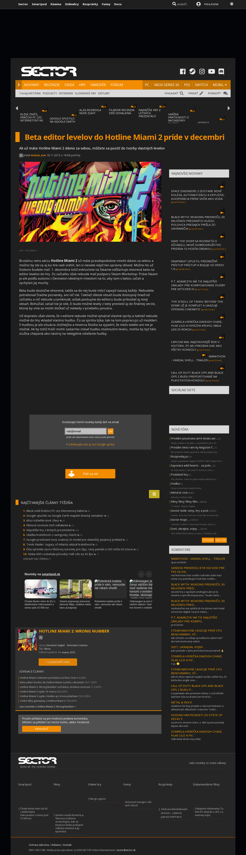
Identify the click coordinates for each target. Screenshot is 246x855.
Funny (106, 4)
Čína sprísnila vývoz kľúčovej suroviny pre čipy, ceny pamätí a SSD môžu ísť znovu (82, 549)
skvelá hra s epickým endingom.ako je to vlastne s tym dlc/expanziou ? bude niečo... (196, 593)
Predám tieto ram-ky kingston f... (192, 447)
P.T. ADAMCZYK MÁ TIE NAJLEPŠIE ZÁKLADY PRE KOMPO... (194, 619)
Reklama (56, 845)
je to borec (177, 625)
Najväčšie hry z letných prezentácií (52, 530)
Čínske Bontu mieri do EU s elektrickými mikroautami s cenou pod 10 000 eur (34, 813)
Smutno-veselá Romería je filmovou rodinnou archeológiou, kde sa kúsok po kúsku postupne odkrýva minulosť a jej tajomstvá (69, 823)
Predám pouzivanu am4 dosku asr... (194, 438)
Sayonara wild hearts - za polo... (191, 465)
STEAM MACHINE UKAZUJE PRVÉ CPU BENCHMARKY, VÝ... (196, 632)
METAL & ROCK (181, 702)
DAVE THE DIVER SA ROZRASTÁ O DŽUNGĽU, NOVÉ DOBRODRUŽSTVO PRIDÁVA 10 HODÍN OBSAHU (196, 245)
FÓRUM (117, 84)
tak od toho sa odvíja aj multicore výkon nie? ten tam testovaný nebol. (197, 639)
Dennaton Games (77, 645)
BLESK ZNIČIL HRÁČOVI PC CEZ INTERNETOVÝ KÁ (31, 117)
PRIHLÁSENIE (211, 4)
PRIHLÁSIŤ (41, 729)
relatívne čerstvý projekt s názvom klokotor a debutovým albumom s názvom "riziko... (197, 707)
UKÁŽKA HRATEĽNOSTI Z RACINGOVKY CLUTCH (178, 118)
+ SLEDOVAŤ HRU (58, 662)
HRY (82, 84)
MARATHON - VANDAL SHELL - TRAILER (198, 358)
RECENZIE (52, 84)
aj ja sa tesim (178, 562)
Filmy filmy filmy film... (185, 501)
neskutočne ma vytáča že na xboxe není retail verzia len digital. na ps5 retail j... (197, 610)
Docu (117, 4)
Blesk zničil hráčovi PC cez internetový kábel (58, 511)
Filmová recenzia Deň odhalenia (50, 525)
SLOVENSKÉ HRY (85, 93)
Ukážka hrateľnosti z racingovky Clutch (54, 535)
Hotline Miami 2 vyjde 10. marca (38, 691)
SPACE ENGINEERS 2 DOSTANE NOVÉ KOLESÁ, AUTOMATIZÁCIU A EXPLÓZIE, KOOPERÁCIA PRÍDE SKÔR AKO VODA (197, 195)
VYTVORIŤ (208, 540)
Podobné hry (179, 474)
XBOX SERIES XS (166, 84)
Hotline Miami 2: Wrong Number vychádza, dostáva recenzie (55, 687)
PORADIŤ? (214, 93)
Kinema (56, 4)
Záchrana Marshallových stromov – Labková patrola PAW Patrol (174, 813)
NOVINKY (31, 84)
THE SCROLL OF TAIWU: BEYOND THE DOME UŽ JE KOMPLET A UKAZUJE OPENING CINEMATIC (197, 305)
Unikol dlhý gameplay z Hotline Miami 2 (42, 700)
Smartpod (39, 4)
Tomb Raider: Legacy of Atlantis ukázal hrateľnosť (62, 544)
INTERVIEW (66, 93)
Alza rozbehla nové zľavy (45, 520)
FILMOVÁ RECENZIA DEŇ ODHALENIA (121, 111)
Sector (23, 4)
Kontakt (67, 845)
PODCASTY (50, 93)
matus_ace (38, 155)
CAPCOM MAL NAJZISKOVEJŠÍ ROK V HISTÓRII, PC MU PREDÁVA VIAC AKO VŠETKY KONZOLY (196, 345)
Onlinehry (72, 4)
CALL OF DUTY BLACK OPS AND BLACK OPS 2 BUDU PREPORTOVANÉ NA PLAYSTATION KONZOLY (197, 376)
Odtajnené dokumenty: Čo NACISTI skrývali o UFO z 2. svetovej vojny (209, 812)
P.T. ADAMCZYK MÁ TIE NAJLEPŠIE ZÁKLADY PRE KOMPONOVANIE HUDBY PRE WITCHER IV (198, 285)
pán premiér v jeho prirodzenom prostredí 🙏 (197, 650)
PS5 (187, 84)
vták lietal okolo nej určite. (186, 739)
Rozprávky (90, 4)
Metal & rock (179, 492)
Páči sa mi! (90, 474)
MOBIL (218, 84)
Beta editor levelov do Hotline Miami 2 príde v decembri (52, 682)
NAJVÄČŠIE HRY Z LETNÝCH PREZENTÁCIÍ (150, 113)
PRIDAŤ (193, 93)
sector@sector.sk (126, 850)
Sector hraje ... (180, 519)
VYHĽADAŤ (171, 93)
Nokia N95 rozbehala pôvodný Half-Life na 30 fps (63, 554)
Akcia (47, 648)
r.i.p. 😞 (175, 663)
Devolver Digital (56, 645)
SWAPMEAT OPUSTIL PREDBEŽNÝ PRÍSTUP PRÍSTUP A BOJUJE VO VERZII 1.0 (197, 265)
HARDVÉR (98, 84)
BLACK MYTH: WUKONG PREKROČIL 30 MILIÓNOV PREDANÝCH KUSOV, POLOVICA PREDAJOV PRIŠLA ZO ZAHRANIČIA (198, 222)
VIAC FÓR (221, 540)
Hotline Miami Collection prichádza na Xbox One (48, 677)
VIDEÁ (69, 84)
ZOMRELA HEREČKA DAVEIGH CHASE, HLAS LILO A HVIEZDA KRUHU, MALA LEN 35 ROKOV (196, 325)
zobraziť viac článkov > (37, 558)
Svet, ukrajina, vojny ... (185, 528)
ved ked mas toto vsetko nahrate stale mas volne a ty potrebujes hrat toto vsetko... (196, 577)
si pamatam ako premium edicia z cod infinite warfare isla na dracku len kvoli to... (197, 694)
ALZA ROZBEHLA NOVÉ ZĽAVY (90, 111)
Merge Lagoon (98, 798)
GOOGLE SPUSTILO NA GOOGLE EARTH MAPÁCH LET (62, 121)
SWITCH (201, 84)
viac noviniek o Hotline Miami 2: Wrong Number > (47, 706)
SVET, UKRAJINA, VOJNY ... (188, 647)
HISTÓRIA (34, 93)
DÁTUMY (104, 93)
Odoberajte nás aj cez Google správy (91, 444)
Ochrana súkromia (39, 845)
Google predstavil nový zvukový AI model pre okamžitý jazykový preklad (77, 539)
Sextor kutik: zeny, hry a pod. (190, 510)
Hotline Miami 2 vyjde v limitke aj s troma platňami (49, 696)
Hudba (175, 483)
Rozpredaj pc (180, 456)
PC (147, 84)
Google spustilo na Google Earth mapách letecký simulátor (67, 515)
